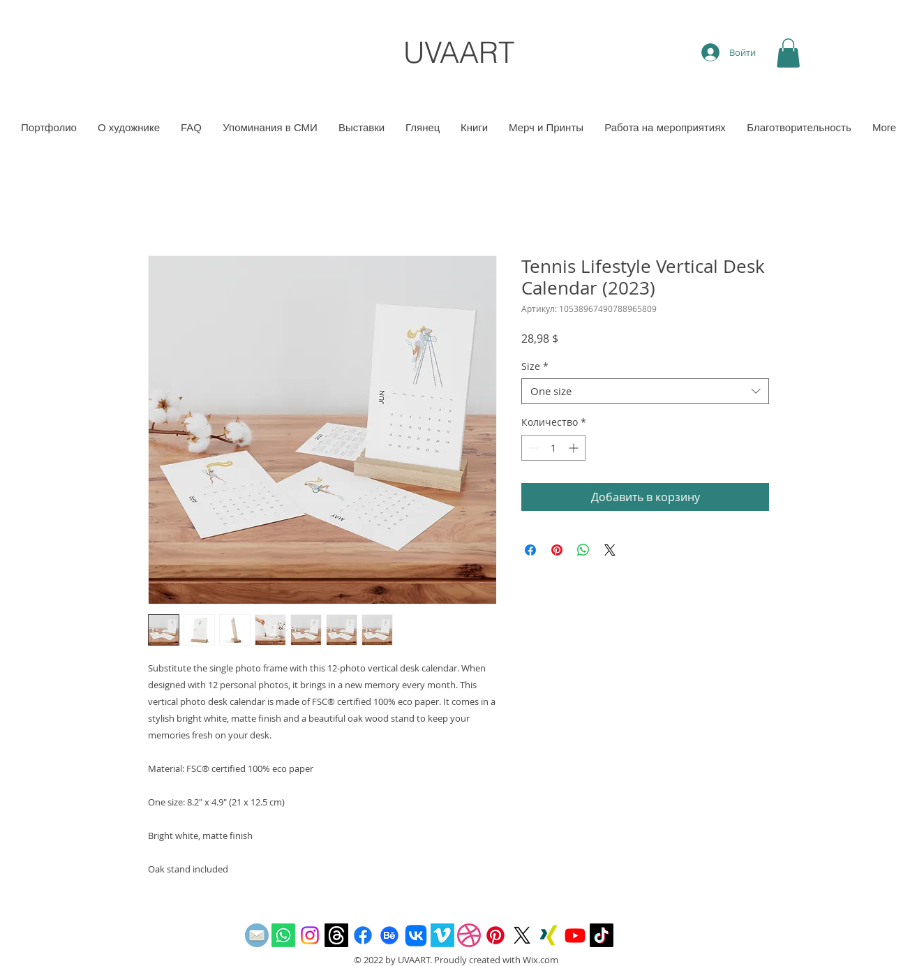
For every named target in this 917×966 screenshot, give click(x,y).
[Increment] (574, 448)
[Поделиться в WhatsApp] (583, 550)
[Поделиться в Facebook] (530, 550)
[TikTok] (601, 935)
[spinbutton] (553, 448)
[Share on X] (610, 550)
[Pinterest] (495, 935)
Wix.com (540, 959)
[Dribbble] (469, 935)
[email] (257, 935)
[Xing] (548, 935)
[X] (522, 935)
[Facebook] (363, 935)
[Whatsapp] (283, 935)
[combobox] (645, 391)
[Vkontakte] (416, 935)
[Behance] (389, 935)
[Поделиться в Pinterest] (557, 550)
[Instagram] (310, 935)
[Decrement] (532, 448)
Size (535, 366)
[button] (788, 53)
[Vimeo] (442, 935)
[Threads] (336, 935)
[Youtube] (575, 935)
